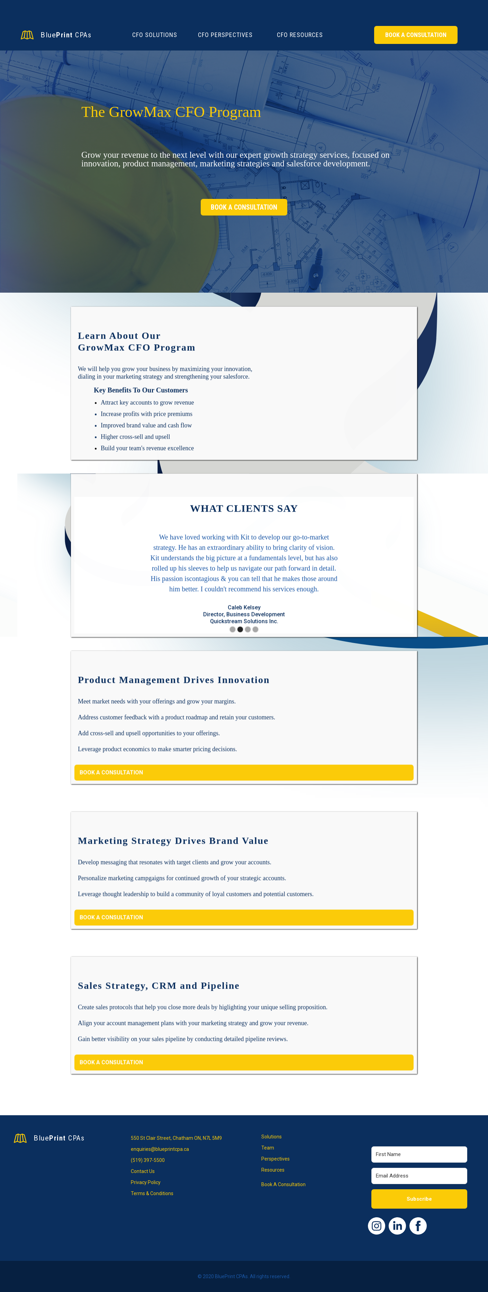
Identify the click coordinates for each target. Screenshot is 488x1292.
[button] (88, 577)
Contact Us (143, 1171)
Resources (272, 1170)
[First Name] (419, 1154)
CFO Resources (300, 34)
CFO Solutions (154, 34)
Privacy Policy (146, 1182)
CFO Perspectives (225, 34)
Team (267, 1148)
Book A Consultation (415, 34)
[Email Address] (419, 1176)
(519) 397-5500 (148, 1160)
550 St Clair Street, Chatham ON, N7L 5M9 (176, 1138)
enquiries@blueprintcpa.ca (160, 1149)
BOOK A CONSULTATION (244, 207)
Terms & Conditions (152, 1193)
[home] (73, 35)
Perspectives (275, 1159)
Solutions (271, 1136)
